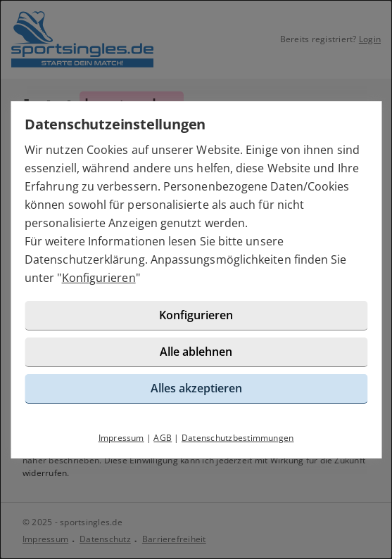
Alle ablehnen (196, 351)
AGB (162, 438)
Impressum (121, 438)
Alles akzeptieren (196, 388)
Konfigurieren (99, 277)
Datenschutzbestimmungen (238, 438)
